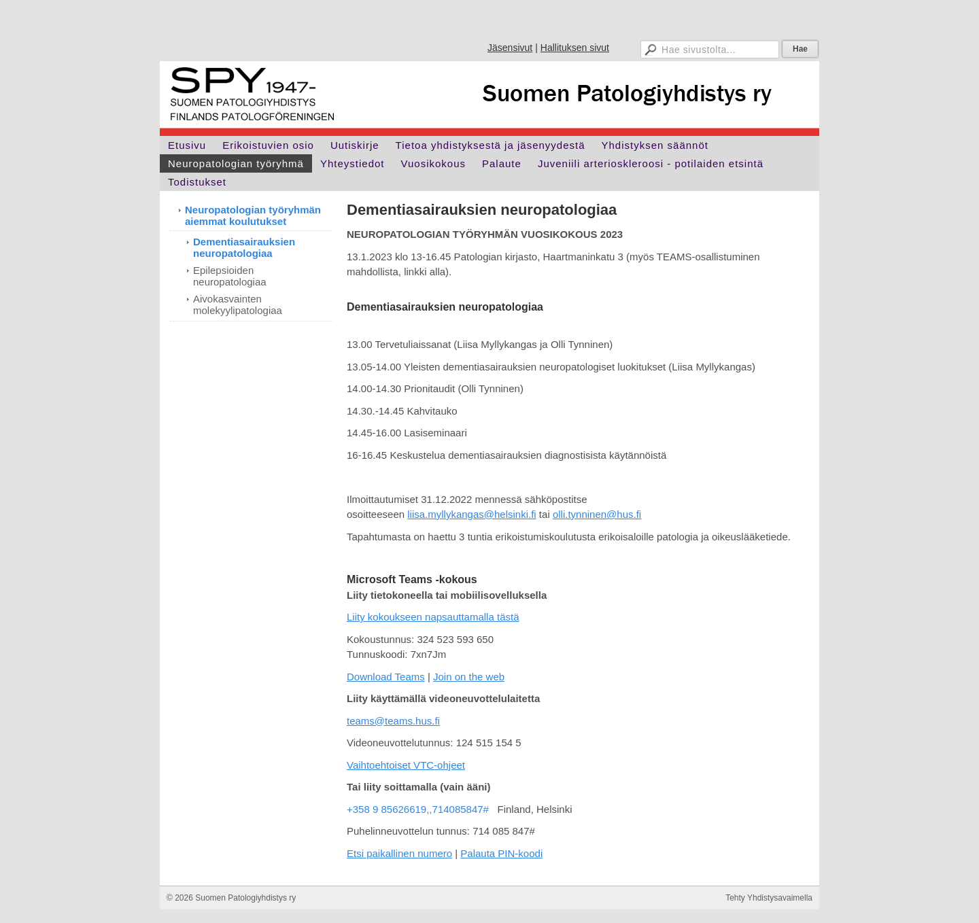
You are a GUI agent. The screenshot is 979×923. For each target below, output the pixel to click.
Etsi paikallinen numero (399, 853)
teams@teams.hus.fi (393, 721)
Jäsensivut (509, 47)
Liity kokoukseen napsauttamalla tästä (433, 617)
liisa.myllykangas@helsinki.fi (471, 514)
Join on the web (468, 676)
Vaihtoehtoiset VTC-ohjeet (406, 765)
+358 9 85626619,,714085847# (418, 809)
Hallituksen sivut (574, 47)
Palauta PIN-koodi (501, 853)
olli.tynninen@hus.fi (597, 514)
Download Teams (386, 676)
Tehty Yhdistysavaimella (768, 898)
